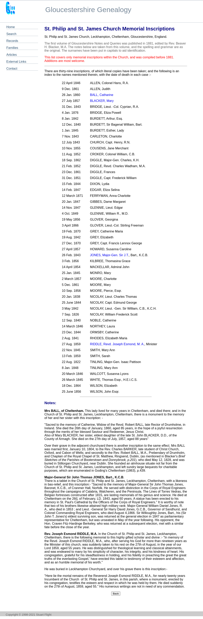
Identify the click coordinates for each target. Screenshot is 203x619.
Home (10, 27)
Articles (11, 54)
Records (12, 41)
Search (11, 34)
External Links (16, 61)
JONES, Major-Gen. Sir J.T (109, 255)
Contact (11, 68)
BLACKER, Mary (102, 100)
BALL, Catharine (101, 95)
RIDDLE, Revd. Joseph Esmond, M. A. (117, 344)
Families (12, 47)
